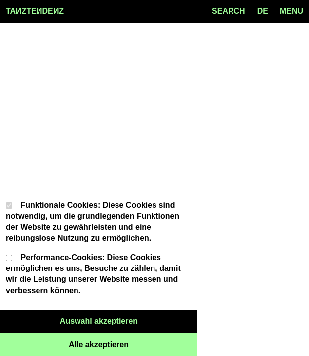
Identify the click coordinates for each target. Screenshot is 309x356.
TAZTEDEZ (35, 11)
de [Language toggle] (262, 11)
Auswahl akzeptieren (128, 320)
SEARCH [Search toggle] (228, 11)
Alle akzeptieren (133, 344)
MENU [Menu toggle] (291, 11)
